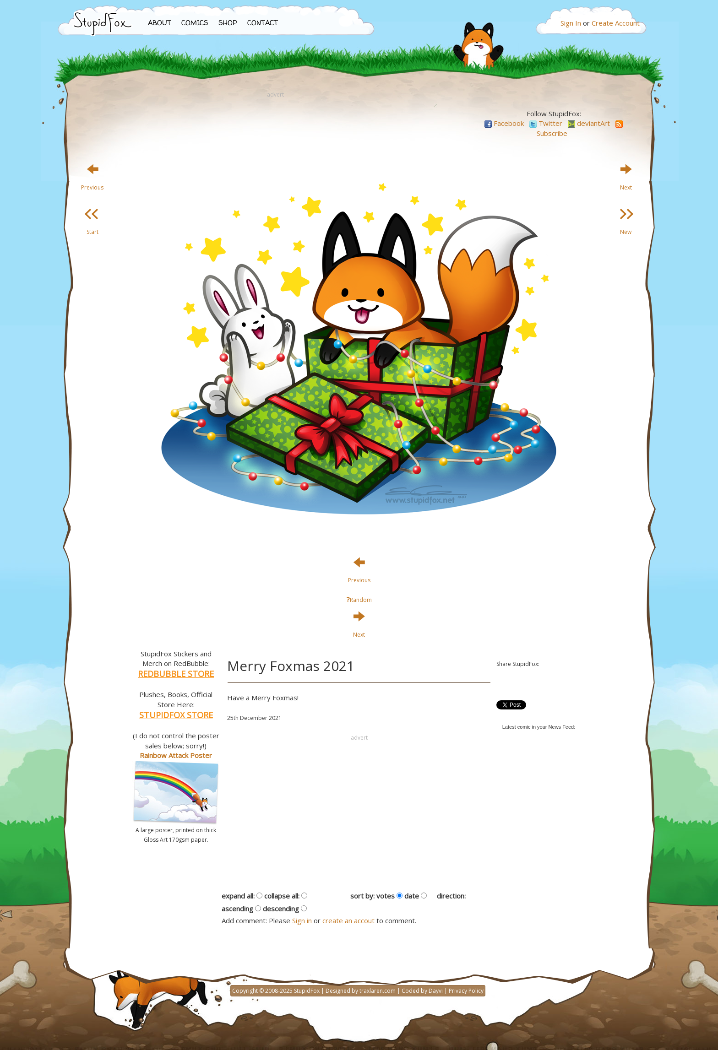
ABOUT (159, 22)
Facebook (504, 123)
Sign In (570, 22)
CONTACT (262, 22)
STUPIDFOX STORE (176, 714)
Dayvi (436, 991)
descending (281, 908)
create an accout (348, 920)
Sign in (302, 920)
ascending (237, 908)
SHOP (227, 22)
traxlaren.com (377, 991)
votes (385, 895)
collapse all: (281, 895)
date (411, 895)
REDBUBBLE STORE (176, 673)
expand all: (238, 895)
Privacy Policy (466, 991)
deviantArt (589, 123)
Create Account (616, 22)
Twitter (545, 123)
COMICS (194, 22)
